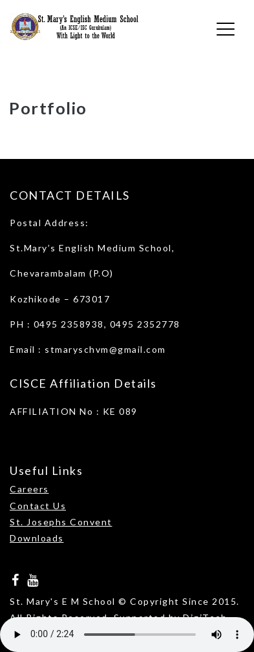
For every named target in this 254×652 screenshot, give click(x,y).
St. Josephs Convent (61, 521)
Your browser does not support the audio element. (127, 634)
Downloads (37, 537)
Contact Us (38, 505)
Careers (29, 488)
